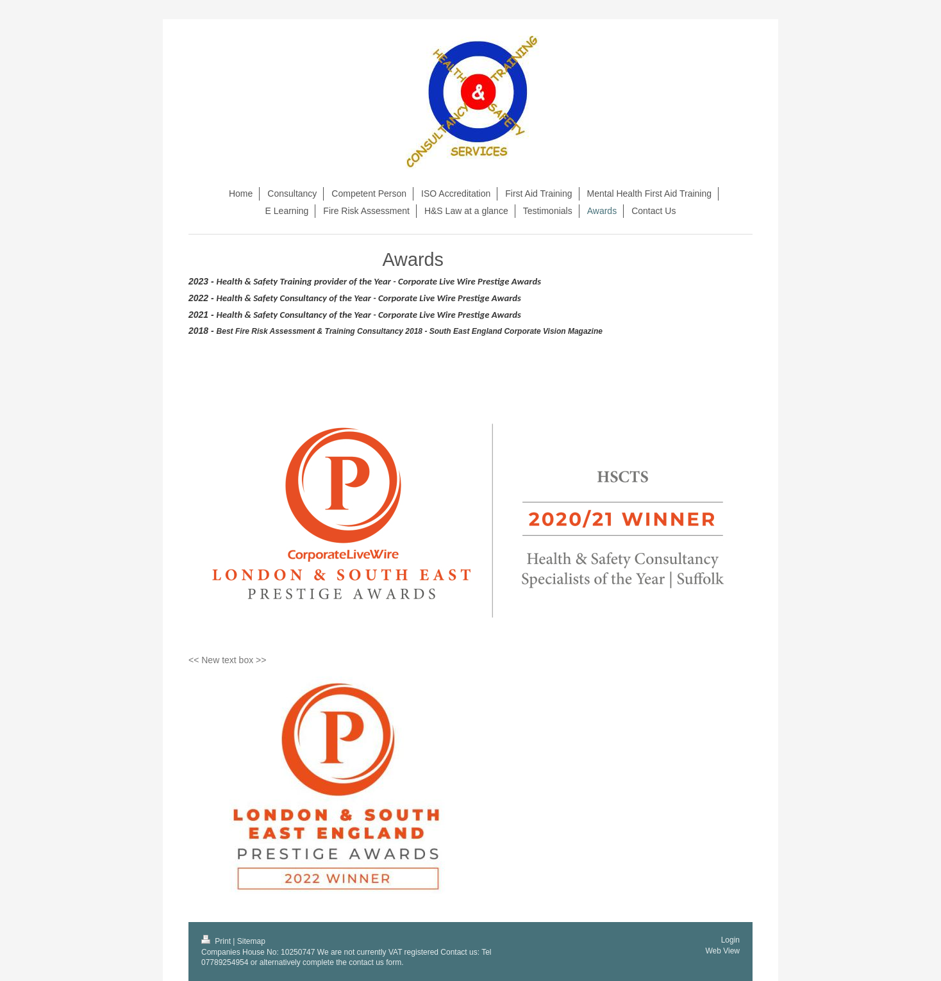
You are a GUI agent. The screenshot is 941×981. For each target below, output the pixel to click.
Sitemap (251, 941)
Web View (722, 950)
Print (217, 941)
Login (730, 940)
